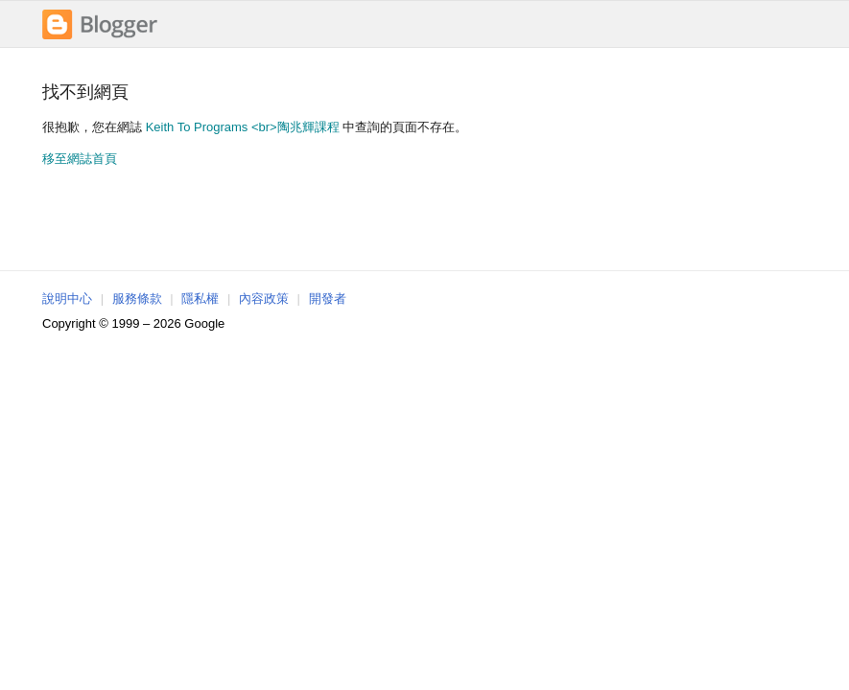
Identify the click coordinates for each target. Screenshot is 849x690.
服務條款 (137, 298)
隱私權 (200, 298)
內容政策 (264, 298)
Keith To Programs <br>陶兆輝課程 (243, 127)
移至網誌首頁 (79, 158)
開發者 (327, 298)
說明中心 (67, 298)
